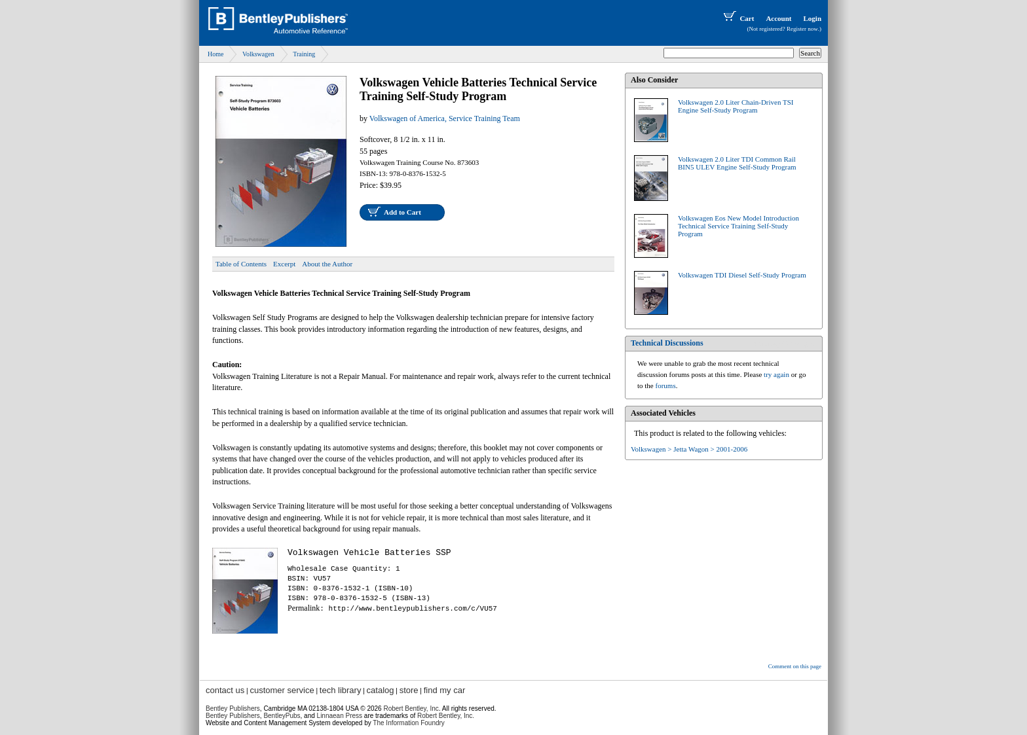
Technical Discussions (667, 343)
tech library (341, 690)
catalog (380, 690)
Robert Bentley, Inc (410, 708)
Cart (737, 18)
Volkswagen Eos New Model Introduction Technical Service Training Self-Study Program (738, 226)
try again (776, 374)
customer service (282, 690)
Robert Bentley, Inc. (445, 715)
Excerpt (284, 264)
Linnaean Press (340, 715)
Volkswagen (258, 54)
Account (778, 18)
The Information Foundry (409, 722)
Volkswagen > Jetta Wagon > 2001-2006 (689, 449)
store (409, 690)
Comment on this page (794, 666)
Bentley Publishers (233, 708)
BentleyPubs (281, 715)
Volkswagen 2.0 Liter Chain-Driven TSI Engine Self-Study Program (735, 106)
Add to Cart (402, 212)
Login (812, 18)
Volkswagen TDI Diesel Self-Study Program (742, 275)
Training (304, 54)
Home (215, 54)
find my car (445, 690)
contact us (225, 690)
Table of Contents (241, 264)
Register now (802, 29)
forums (666, 385)
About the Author (327, 264)
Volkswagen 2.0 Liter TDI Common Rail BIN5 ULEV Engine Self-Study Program (737, 163)
